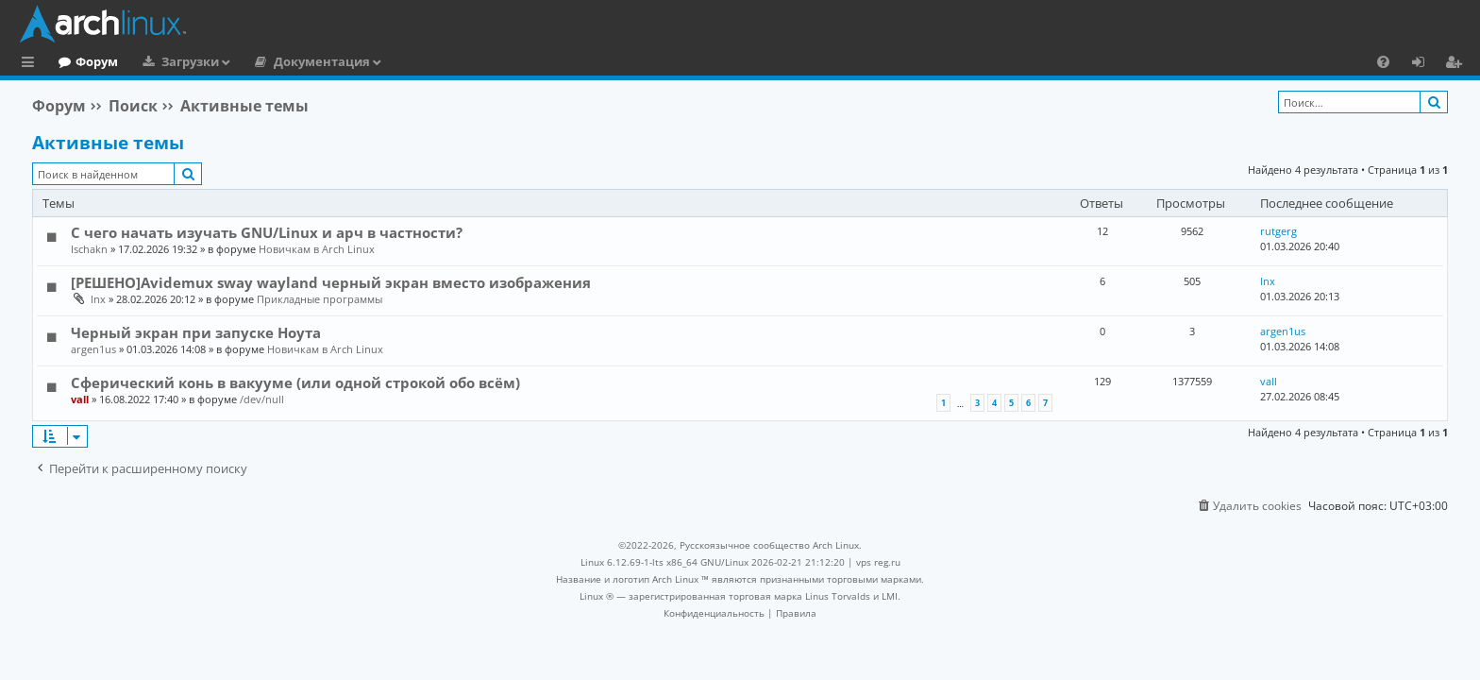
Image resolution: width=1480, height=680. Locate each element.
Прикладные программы (319, 299)
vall (80, 399)
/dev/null (262, 399)
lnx (98, 299)
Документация (399, 61)
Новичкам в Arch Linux (317, 249)
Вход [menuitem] (1425, 64)
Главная (85, 61)
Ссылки (31, 64)
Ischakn (89, 249)
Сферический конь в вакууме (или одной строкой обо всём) (295, 382)
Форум (174, 61)
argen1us (93, 349)
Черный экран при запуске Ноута (196, 332)
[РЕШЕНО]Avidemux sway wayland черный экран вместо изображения (331, 282)
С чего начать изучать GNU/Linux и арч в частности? (266, 232)
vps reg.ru (878, 562)
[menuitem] (1383, 61)
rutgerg (1278, 231)
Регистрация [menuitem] (1457, 64)
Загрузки (267, 61)
